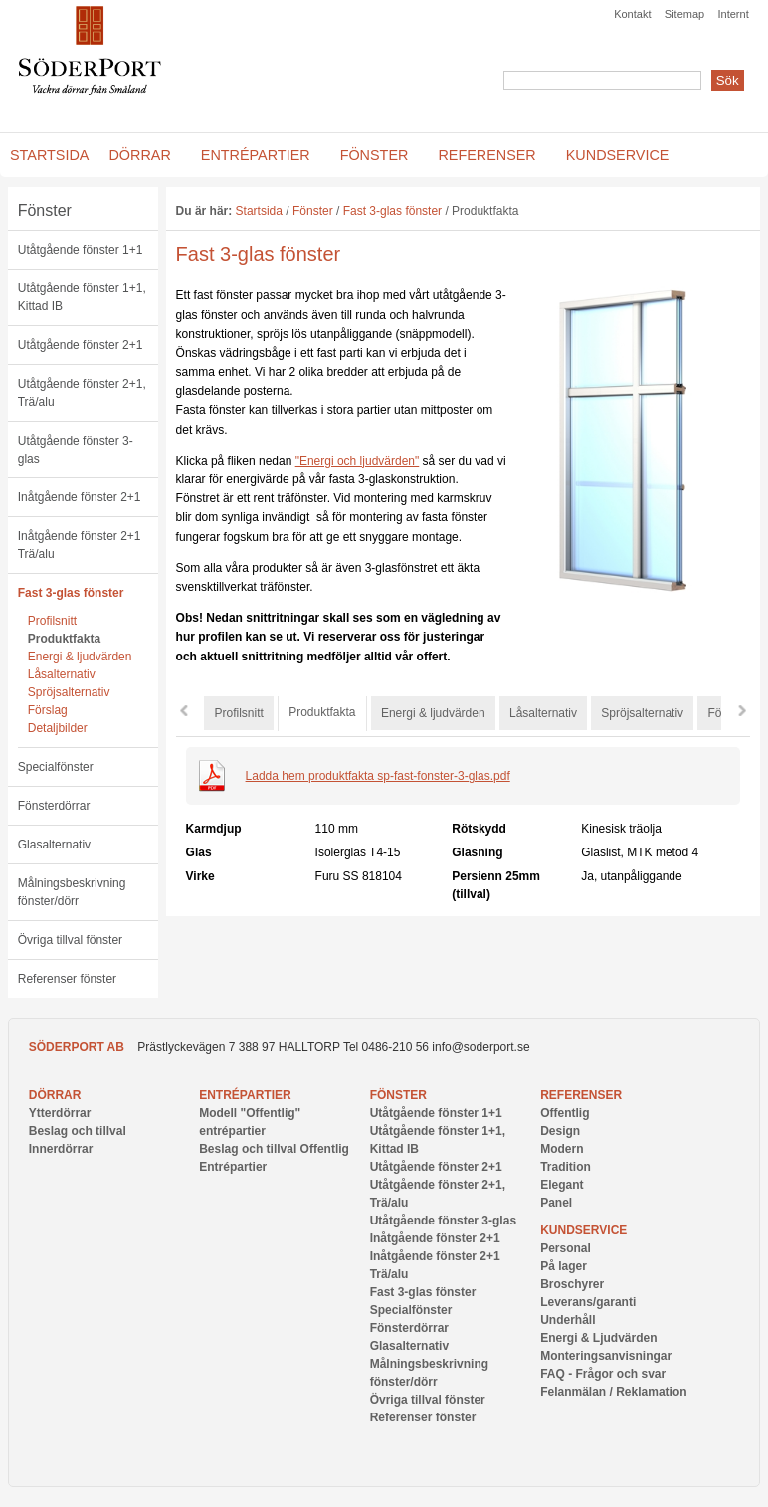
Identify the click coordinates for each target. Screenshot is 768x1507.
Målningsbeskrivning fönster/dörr (72, 892)
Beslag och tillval (77, 1131)
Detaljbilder (58, 728)
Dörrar (55, 1095)
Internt (733, 14)
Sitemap (684, 14)
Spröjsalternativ (69, 692)
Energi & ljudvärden (80, 656)
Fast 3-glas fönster (71, 593)
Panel (556, 1203)
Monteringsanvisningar (606, 1356)
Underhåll (567, 1320)
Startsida (259, 211)
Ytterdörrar (60, 1113)
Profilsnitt (52, 621)
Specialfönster (56, 767)
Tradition (565, 1167)
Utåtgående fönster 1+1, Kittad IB (82, 297)
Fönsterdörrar (54, 806)
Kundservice (583, 1230)
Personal (565, 1248)
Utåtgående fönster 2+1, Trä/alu (82, 393)
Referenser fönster (67, 979)
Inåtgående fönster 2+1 (79, 497)
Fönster (45, 210)
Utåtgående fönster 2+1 (80, 345)
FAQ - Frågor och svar (603, 1374)
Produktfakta (64, 639)
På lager (563, 1266)
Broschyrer (572, 1284)
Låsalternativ (62, 674)
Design (560, 1131)
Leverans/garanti (588, 1302)
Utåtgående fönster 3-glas (75, 450)
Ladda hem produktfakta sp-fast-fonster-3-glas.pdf (378, 776)
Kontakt (632, 14)
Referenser (581, 1095)
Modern (561, 1149)
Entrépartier (244, 1095)
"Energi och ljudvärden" (357, 461)
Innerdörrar (61, 1149)
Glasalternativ (54, 844)
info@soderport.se (480, 1047)
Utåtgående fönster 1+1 (80, 250)
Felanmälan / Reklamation (613, 1392)
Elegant (561, 1185)
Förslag (48, 710)
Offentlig (564, 1113)
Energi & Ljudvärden (598, 1338)
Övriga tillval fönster (70, 940)
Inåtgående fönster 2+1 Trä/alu (79, 545)
